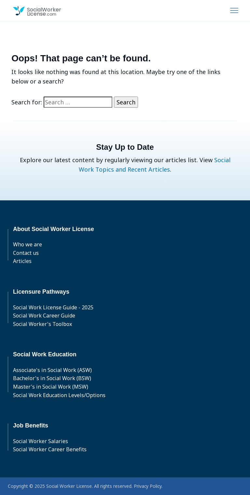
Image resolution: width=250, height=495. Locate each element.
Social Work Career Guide (44, 315)
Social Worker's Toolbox (42, 324)
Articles (22, 261)
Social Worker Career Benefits (50, 449)
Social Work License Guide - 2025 (53, 307)
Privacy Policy (147, 486)
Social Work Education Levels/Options (59, 395)
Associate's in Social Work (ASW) (52, 370)
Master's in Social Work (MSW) (50, 386)
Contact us (26, 252)
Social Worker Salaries (40, 441)
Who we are (27, 244)
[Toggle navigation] (234, 10)
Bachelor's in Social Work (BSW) (52, 378)
